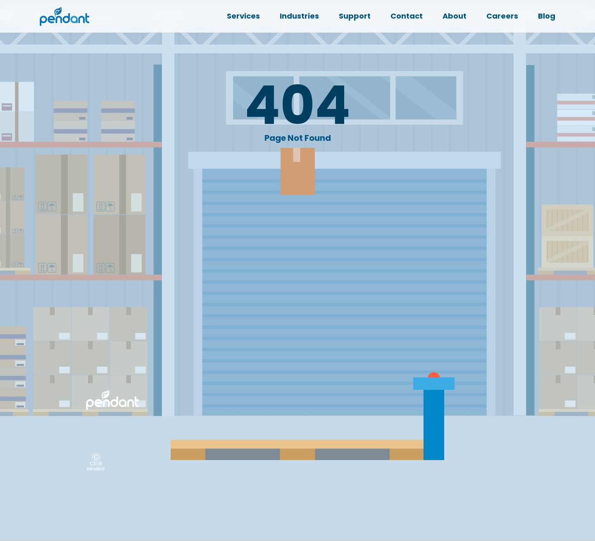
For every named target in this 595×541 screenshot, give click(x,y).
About (454, 16)
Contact (406, 16)
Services (243, 16)
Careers (502, 16)
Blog (546, 16)
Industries (299, 16)
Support (355, 16)
